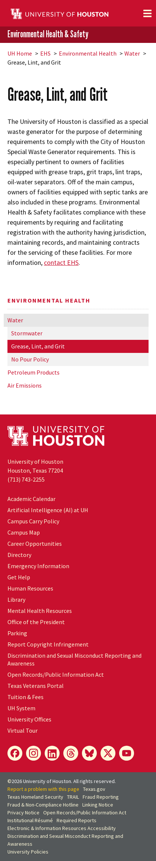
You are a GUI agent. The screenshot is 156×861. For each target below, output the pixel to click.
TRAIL (73, 796)
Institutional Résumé (30, 820)
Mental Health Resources (39, 610)
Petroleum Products (33, 372)
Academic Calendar (31, 498)
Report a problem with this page (43, 789)
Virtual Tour (22, 730)
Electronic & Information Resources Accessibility (61, 828)
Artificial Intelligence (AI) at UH (47, 510)
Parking (17, 633)
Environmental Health (88, 53)
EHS (45, 53)
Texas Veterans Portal (35, 685)
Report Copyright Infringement (48, 644)
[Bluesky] (89, 753)
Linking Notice (97, 804)
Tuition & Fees (25, 697)
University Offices (29, 719)
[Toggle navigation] (147, 13)
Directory (19, 554)
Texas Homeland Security (35, 796)
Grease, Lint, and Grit (38, 346)
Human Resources (30, 588)
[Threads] (70, 753)
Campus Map (23, 532)
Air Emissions (24, 385)
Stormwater (26, 333)
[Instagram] (33, 753)
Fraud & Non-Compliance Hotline (43, 804)
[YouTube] (126, 753)
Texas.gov (94, 789)
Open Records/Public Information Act (55, 674)
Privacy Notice (23, 812)
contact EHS (61, 262)
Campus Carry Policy (33, 521)
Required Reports (76, 820)
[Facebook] (14, 753)
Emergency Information (38, 566)
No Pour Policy (30, 359)
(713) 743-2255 (26, 479)
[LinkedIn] (52, 753)
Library (16, 599)
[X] (108, 753)
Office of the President (36, 622)
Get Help (18, 577)
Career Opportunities (34, 543)
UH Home (19, 53)
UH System (21, 708)
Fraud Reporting (101, 796)
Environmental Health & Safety (47, 34)
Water (132, 53)
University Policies (27, 851)
